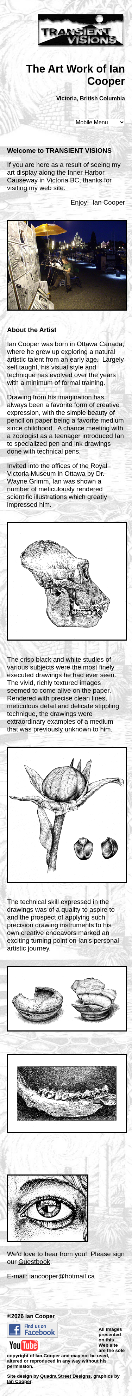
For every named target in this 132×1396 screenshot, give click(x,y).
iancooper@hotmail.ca (62, 1276)
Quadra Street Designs (65, 1376)
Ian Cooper (19, 1381)
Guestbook (34, 1261)
